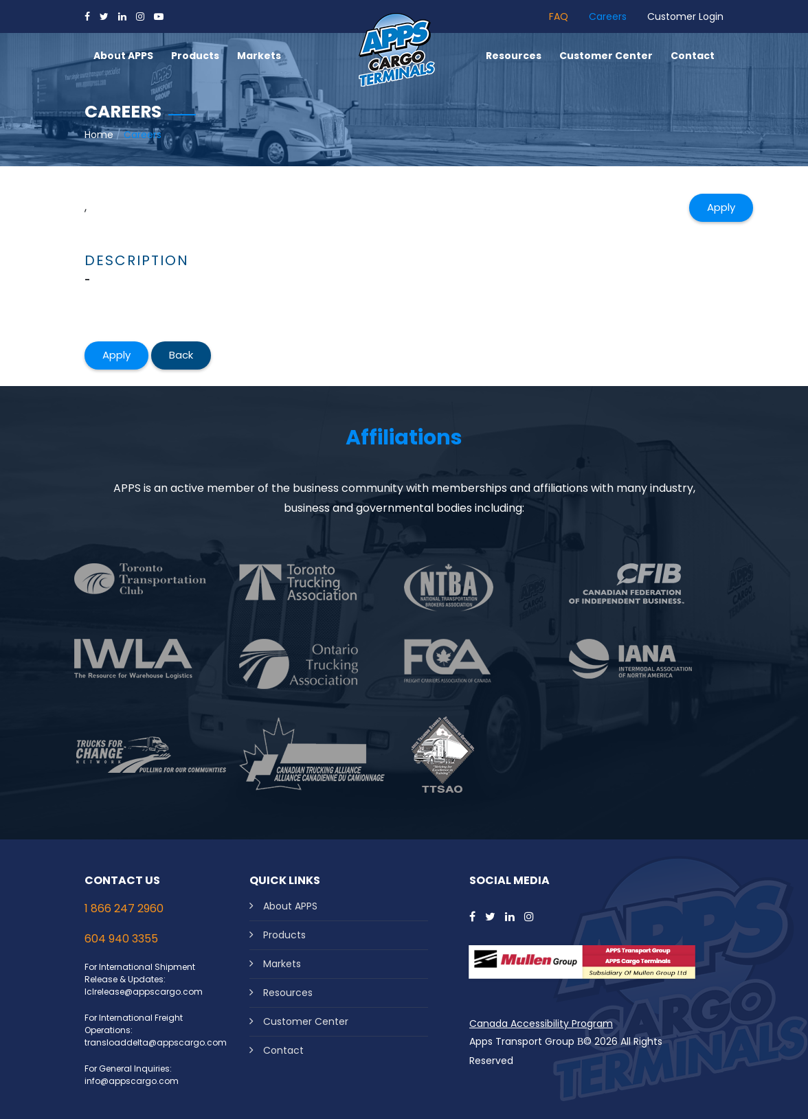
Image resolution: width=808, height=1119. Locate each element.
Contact (283, 1050)
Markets (282, 964)
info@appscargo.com (132, 1081)
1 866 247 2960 (124, 908)
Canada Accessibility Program (541, 1023)
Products (284, 935)
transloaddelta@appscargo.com (156, 1042)
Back (181, 355)
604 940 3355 (121, 939)
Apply (721, 207)
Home (99, 135)
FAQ (558, 16)
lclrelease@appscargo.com (144, 991)
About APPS (290, 906)
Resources (288, 992)
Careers (608, 16)
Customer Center (305, 1021)
